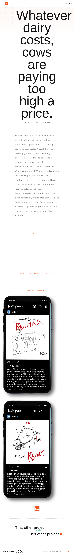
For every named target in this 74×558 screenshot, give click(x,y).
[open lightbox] (37, 248)
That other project (29, 527)
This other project (45, 534)
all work (37, 531)
